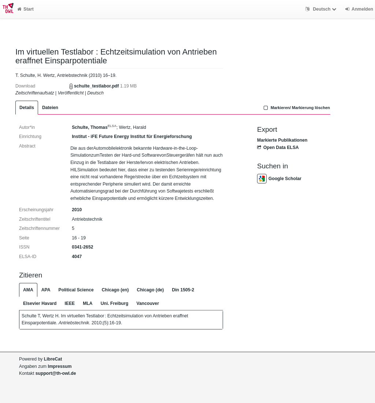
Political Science (76, 289)
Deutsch (321, 9)
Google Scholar (279, 178)
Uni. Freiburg (115, 303)
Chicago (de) (150, 289)
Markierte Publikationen (282, 140)
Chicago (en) (115, 289)
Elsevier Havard (39, 303)
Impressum (60, 366)
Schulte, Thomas (94, 127)
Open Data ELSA (278, 147)
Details (26, 107)
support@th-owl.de (56, 373)
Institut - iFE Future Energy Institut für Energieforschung (132, 136)
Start (25, 9)
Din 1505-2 (183, 289)
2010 (77, 209)
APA (46, 289)
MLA (87, 303)
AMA (28, 289)
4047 (77, 256)
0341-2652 (82, 247)
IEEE (69, 303)
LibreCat (53, 359)
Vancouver (148, 303)
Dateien (50, 107)
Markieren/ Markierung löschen (296, 107)
